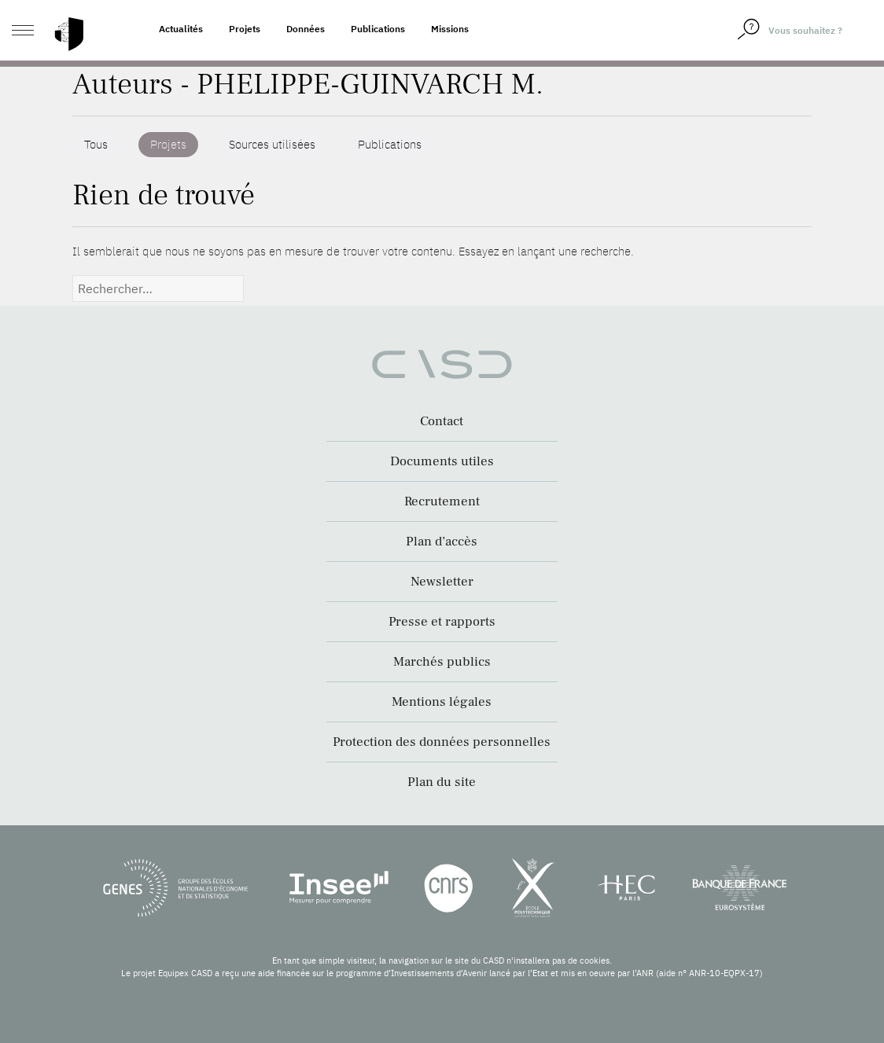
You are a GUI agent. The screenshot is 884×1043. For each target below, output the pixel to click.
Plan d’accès (441, 541)
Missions (450, 29)
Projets (244, 29)
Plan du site (441, 782)
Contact (441, 421)
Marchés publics (442, 661)
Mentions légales (442, 702)
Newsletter (442, 581)
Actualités (181, 29)
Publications (378, 29)
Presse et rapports (442, 621)
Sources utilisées (272, 144)
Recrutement (442, 501)
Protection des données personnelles (442, 742)
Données (305, 29)
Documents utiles (442, 461)
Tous (96, 144)
